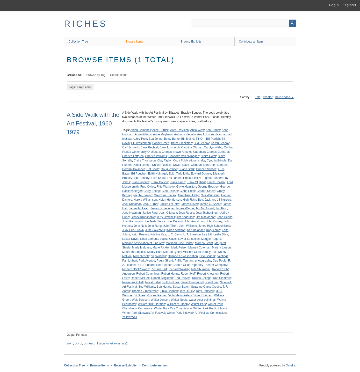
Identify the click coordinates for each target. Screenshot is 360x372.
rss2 (125, 343)
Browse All (74, 75)
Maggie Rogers (211, 239)
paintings (222, 256)
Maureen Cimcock (134, 252)
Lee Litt (207, 234)
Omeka (290, 365)
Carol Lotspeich (169, 147)
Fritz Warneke (166, 186)
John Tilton (170, 225)
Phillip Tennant (184, 260)
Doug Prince (169, 169)
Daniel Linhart (142, 165)
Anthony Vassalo (185, 134)
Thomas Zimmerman (144, 291)
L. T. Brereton (192, 234)
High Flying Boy (193, 199)
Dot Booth (152, 169)
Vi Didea (139, 295)
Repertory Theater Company (209, 265)
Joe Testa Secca (155, 221)
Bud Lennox (201, 143)
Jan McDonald (204, 208)
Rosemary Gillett (133, 282)
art (225, 134)
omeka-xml (113, 343)
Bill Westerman (141, 143)
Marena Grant (204, 243)
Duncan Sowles (206, 169)
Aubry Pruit (140, 138)
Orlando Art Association (183, 256)
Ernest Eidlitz (191, 178)
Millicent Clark (192, 252)
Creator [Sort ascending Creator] (268, 97)
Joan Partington (132, 221)
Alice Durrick (160, 130)
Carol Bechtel (149, 147)
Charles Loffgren (133, 156)
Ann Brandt (213, 130)
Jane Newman (131, 212)
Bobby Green (161, 143)
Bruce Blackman (181, 143)
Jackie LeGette (169, 204)
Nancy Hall (209, 252)
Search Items (118, 75)
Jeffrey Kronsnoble (143, 217)
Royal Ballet (153, 282)
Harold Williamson (145, 199)
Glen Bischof (170, 191)
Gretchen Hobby (188, 195)
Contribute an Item (251, 41)
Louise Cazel (168, 239)
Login (334, 5)
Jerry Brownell (166, 217)
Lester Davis (130, 239)
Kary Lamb (213, 230)
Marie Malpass (141, 247)
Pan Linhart (129, 260)
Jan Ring (221, 208)
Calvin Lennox (220, 143)
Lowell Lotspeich (189, 239)
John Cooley (214, 221)
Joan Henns (224, 217)
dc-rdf (78, 343)
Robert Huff (188, 273)
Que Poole (220, 260)
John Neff (140, 225)
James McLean (138, 208)
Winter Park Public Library (210, 308)
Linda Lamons (149, 239)
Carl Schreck (130, 147)
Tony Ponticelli (205, 291)
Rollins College (201, 278)
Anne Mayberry (163, 134)
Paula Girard (165, 260)
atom (70, 343)
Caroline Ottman (191, 147)
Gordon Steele (206, 191)
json (102, 343)
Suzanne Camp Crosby (206, 286)
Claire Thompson (145, 160)
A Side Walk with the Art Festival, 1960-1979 (93, 123)
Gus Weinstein (210, 195)
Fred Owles (147, 186)
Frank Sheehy (216, 182)
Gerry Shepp (152, 191)
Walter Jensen (160, 299)
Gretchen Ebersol (165, 195)
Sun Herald (164, 286)
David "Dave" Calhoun (187, 165)
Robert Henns (170, 273)
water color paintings (202, 299)
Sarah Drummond (192, 282)
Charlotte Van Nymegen (183, 156)
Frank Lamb (177, 182)
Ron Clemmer (222, 278)
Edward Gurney (201, 173)
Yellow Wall (129, 317)
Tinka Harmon (169, 291)
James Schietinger (162, 208)
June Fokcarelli (155, 230)
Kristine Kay (158, 234)
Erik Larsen (174, 178)
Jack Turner (150, 204)
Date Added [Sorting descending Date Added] (283, 97)
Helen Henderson (169, 199)
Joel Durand (175, 221)
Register (349, 5)
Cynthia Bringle (216, 160)
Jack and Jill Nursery (218, 199)
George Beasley (208, 186)
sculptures (211, 282)
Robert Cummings (148, 273)
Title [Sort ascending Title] (257, 97)
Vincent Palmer (156, 295)
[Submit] (292, 23)
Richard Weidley (179, 269)
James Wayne (185, 208)
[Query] (244, 23)
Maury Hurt (154, 252)
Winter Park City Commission (173, 308)
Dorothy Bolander (133, 169)
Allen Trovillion (179, 130)
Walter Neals (179, 299)
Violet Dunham (203, 295)
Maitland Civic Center (179, 243)
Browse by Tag (96, 75)
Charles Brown (171, 151)
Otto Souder (207, 256)
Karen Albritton (176, 230)
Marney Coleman (199, 247)
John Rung (155, 225)
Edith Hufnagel (157, 173)
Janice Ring (150, 212)
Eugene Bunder (212, 178)
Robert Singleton (162, 278)
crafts (201, 160)
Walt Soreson (140, 299)
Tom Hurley (187, 291)
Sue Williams (146, 286)
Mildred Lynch (172, 252)
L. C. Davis (174, 234)
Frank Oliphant (196, 182)
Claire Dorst (208, 156)
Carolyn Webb (213, 147)
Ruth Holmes (170, 282)
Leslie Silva (220, 234)
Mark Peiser (179, 247)
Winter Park (198, 304)
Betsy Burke (172, 138)
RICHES (85, 24)
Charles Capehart (193, 151)
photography (203, 260)
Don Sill (222, 165)
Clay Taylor (164, 160)
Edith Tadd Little (179, 173)
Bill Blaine (187, 138)
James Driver (189, 204)
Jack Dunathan (132, 204)
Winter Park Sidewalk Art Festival (143, 312)
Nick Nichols (141, 256)
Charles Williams (156, 156)
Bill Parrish (213, 138)
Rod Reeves (182, 278)
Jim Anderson (185, 217)
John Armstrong (194, 221)
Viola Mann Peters (180, 295)
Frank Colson (159, 182)
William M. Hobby (178, 304)
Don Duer (209, 165)
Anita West (197, 130)
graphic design (142, 195)
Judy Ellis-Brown (133, 230)
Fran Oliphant (140, 182)
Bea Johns (155, 138)
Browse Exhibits (191, 41)
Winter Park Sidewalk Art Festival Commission (196, 312)
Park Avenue (147, 260)
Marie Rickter (161, 247)
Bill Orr (200, 138)
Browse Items (134, 41)
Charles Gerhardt (218, 151)
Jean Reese (186, 212)
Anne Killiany (143, 134)
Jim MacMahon (205, 217)
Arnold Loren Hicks (209, 134)
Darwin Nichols (161, 165)
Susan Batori (181, 286)
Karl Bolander (196, 230)
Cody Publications (184, 160)
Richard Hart (159, 269)
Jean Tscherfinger (207, 212)
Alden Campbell (140, 130)
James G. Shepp (210, 204)
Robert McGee (140, 278)
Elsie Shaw (158, 178)
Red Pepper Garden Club (172, 265)
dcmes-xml (91, 343)
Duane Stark (187, 169)
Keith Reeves (140, 234)
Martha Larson (221, 247)
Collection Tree (78, 41)
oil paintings (158, 256)
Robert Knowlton (208, 273)
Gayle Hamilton (186, 186)
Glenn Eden (187, 191)
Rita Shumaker (200, 269)
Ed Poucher (138, 173)
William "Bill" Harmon (151, 304)
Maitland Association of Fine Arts (143, 243)
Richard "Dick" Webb (135, 269)
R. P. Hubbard (146, 265)
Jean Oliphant (168, 212)
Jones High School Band (214, 225)
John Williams (188, 225)
